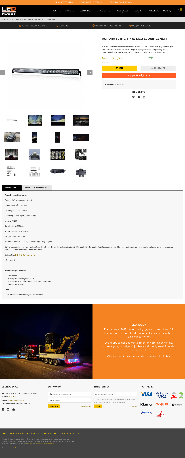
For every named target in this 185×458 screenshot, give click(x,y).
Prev (2, 72)
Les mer (134, 406)
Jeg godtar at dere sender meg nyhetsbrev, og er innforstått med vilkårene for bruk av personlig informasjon (114, 401)
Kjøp (119, 68)
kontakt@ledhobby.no (16, 400)
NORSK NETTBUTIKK (63, 2)
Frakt (4, 433)
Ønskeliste (158, 68)
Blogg (76, 433)
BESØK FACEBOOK (141, 26)
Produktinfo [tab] (10, 188)
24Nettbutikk (14, 448)
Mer (165, 11)
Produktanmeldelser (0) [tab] (36, 188)
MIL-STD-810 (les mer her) (25, 255)
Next (89, 72)
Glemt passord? (86, 406)
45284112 (12, 397)
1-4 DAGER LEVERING (91, 2)
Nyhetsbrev (65, 433)
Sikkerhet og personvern (43, 433)
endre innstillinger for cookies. (45, 444)
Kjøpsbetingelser (19, 433)
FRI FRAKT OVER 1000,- (121, 2)
